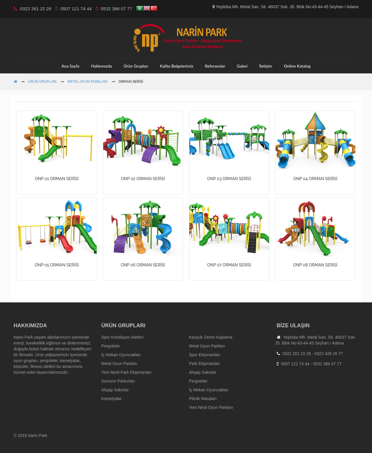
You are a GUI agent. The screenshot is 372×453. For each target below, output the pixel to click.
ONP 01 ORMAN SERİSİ (56, 178)
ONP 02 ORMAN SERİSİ (143, 178)
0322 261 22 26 (296, 353)
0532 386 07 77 (327, 363)
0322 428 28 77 (328, 353)
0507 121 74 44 (295, 363)
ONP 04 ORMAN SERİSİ (315, 178)
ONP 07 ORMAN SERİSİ (229, 265)
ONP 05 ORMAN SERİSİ (57, 265)
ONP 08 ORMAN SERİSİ (315, 265)
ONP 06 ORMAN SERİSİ (143, 265)
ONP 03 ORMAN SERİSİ (229, 178)
